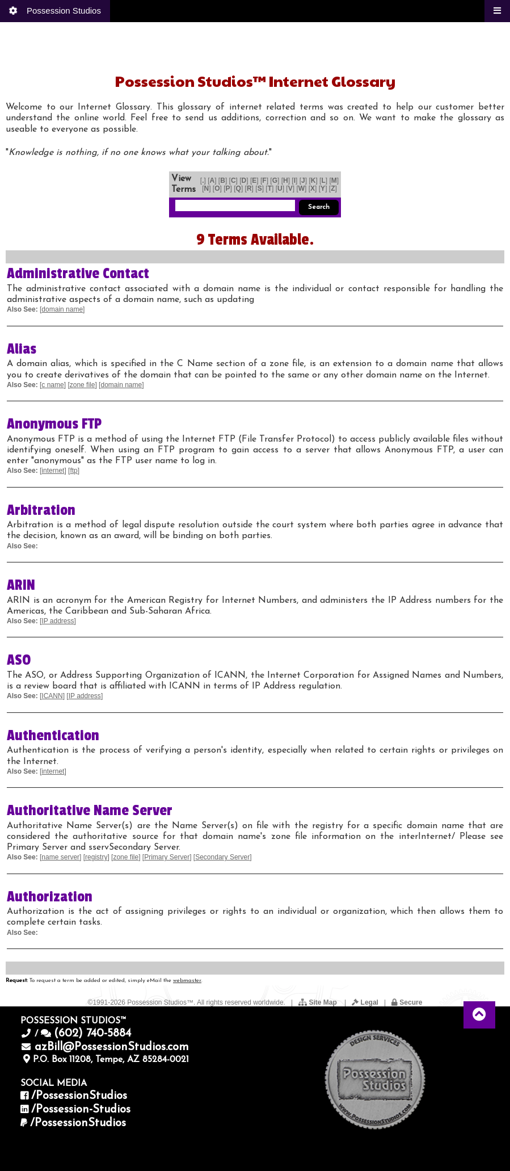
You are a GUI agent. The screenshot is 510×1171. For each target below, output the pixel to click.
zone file (82, 385)
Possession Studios (54, 10)
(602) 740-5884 (92, 1033)
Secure (406, 1002)
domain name (62, 309)
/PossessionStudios (79, 1096)
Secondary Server (222, 857)
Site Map (318, 1002)
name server (60, 857)
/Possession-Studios (80, 1109)
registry (96, 857)
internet (52, 471)
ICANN (51, 696)
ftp (73, 471)
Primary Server (166, 857)
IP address (57, 621)
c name (52, 385)
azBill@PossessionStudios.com (112, 1047)
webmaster (187, 980)
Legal (365, 1002)
